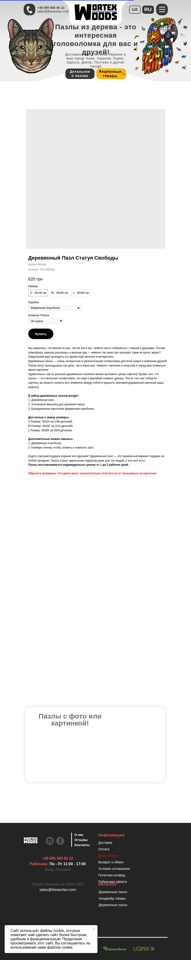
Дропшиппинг (108, 856)
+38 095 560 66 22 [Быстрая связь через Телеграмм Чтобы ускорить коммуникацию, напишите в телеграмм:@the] (51, 8)
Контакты (82, 845)
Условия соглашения (114, 869)
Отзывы (81, 840)
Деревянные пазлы (113, 905)
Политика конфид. (112, 875)
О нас (79, 835)
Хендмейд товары (112, 898)
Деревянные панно (113, 892)
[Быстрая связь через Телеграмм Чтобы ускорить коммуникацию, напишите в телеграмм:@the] (29, 9)
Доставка (105, 843)
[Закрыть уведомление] (94, 928)
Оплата (104, 849)
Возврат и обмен (111, 862)
